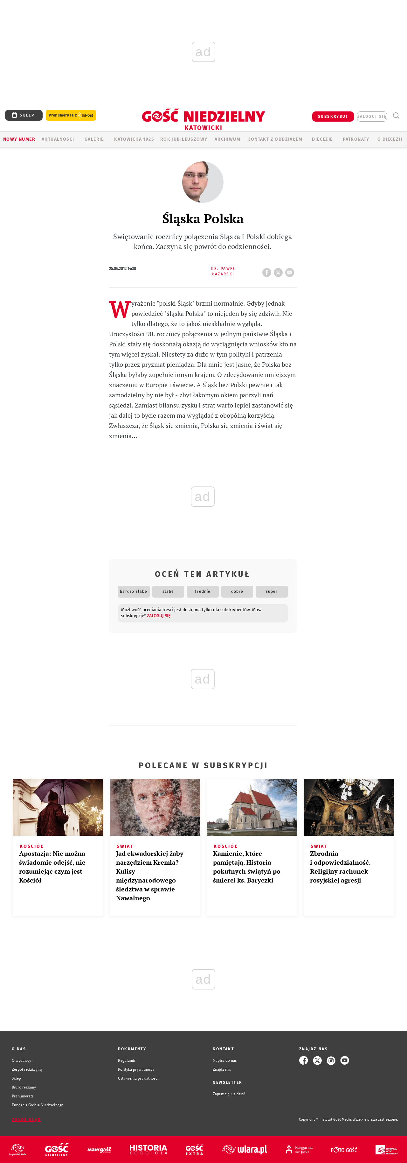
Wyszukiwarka (396, 116)
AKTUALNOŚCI (58, 139)
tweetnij (279, 270)
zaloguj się (372, 116)
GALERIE (94, 139)
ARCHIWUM (227, 139)
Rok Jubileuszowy (183, 139)
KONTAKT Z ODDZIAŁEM (274, 139)
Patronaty (356, 139)
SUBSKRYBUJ (333, 116)
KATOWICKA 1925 (134, 139)
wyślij (291, 270)
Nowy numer (19, 139)
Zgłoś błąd (26, 1119)
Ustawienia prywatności (138, 1078)
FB (268, 270)
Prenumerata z (71, 115)
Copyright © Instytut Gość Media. (326, 1119)
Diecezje (322, 139)
